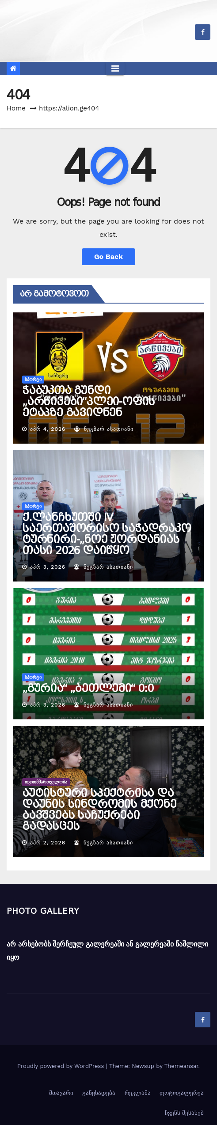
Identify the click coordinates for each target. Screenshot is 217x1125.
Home (16, 108)
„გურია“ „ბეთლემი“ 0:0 (87, 688)
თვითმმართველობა (46, 781)
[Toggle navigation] (115, 68)
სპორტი (33, 379)
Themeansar (181, 1066)
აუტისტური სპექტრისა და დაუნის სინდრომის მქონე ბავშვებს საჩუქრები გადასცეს (99, 809)
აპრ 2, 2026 (47, 843)
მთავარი (61, 1093)
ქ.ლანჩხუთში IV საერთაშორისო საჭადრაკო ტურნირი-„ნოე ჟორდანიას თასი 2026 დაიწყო (106, 534)
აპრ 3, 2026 (47, 567)
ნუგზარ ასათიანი (103, 429)
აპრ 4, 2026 (47, 429)
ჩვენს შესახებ (184, 1113)
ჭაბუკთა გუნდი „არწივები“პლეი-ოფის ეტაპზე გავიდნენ (88, 401)
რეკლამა (138, 1093)
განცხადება (98, 1093)
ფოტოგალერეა (182, 1093)
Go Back (108, 256)
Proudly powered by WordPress (61, 1066)
